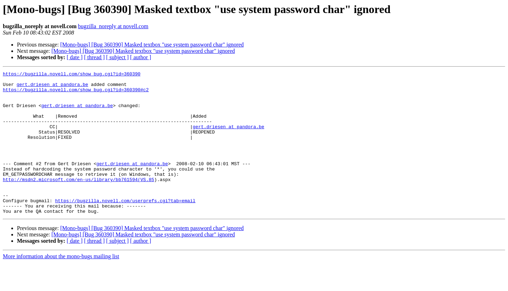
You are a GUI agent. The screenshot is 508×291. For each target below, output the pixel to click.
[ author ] (140, 57)
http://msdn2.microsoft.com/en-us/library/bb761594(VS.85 (78, 201)
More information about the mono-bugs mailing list (61, 285)
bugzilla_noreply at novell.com (113, 26)
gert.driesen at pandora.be (52, 87)
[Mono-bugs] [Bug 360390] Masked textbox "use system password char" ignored (152, 45)
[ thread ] (94, 57)
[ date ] (75, 57)
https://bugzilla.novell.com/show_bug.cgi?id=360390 (71, 75)
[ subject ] (117, 57)
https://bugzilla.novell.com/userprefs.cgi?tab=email (125, 227)
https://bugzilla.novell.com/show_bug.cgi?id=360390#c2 (76, 94)
